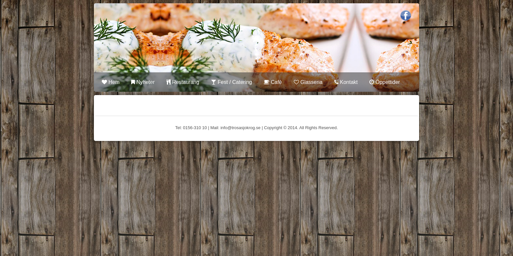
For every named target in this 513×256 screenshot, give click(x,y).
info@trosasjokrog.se (240, 127)
